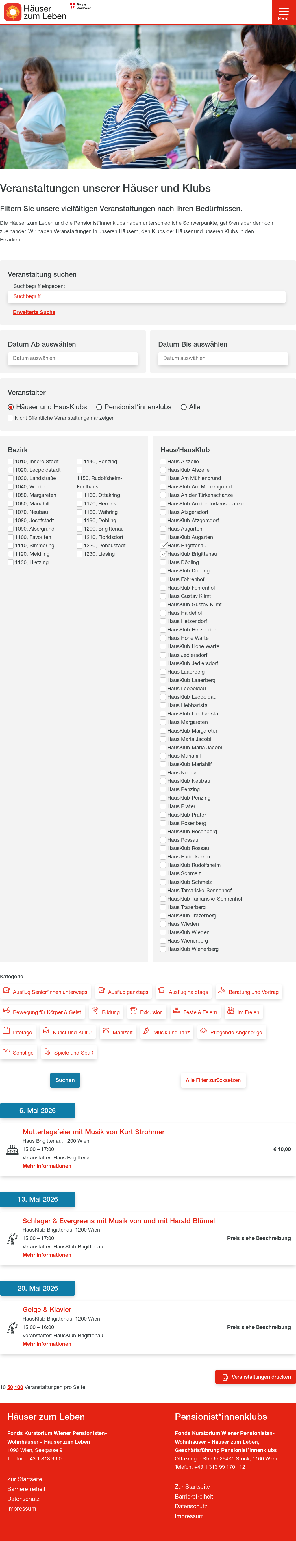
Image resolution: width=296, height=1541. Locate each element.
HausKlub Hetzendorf (192, 630)
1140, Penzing (100, 462)
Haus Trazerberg (186, 907)
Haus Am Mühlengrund (194, 479)
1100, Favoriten (33, 537)
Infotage (22, 1033)
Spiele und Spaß (73, 1053)
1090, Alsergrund (35, 529)
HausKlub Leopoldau (192, 697)
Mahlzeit (123, 1033)
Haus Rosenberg (186, 823)
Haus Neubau (183, 773)
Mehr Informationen (47, 1167)
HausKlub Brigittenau (192, 554)
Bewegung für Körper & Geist (47, 1013)
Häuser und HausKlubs (51, 407)
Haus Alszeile (183, 462)
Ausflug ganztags (128, 992)
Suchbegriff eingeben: (39, 286)
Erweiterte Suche (34, 312)
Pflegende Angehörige (236, 1033)
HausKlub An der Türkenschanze (205, 504)
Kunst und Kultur (72, 1033)
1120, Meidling (32, 554)
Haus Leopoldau (186, 689)
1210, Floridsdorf (103, 537)
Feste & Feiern (200, 1013)
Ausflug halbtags (188, 992)
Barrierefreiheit (26, 1490)
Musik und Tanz (171, 1033)
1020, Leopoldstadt (38, 470)
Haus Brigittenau (186, 546)
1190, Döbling (100, 521)
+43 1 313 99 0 (44, 1459)
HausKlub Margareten (193, 731)
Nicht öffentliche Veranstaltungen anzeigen (65, 418)
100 (18, 1388)
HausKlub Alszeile (188, 470)
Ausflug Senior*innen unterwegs (50, 992)
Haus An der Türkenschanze (200, 495)
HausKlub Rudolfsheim (194, 865)
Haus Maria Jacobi (189, 739)
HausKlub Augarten (190, 537)
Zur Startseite (24, 1480)
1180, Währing (101, 512)
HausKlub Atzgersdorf (193, 521)
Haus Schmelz (184, 874)
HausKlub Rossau (188, 849)
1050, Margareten (35, 495)
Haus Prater (181, 807)
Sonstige (23, 1053)
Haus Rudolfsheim (188, 857)
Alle (194, 407)
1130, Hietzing (32, 563)
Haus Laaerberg (186, 672)
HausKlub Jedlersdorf (192, 664)
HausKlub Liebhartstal (193, 714)
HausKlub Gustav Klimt (194, 605)
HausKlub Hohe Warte (193, 647)
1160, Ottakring (102, 495)
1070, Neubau (31, 512)
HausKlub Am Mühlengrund (199, 487)
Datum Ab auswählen (42, 345)
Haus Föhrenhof (185, 580)
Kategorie (11, 977)
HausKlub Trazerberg (191, 916)
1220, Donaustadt (105, 546)
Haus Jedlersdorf (187, 655)
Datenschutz (23, 1500)
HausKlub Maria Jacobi (194, 748)
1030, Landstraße (35, 479)
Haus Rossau (182, 840)
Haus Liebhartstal (188, 706)
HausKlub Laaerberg (191, 680)
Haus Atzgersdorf (187, 512)
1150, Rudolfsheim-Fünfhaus (99, 483)
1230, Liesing (99, 554)
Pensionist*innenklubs (137, 407)
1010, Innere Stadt (37, 462)
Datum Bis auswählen (192, 345)
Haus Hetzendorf (187, 621)
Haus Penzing (183, 790)
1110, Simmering (34, 546)
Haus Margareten (187, 722)
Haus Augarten (184, 529)
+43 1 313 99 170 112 (219, 1468)
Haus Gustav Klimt (189, 596)
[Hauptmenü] (284, 12)
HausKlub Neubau (188, 781)
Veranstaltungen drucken (261, 1377)
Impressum (21, 1510)
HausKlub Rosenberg (192, 832)
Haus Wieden (183, 924)
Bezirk (18, 450)
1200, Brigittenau (104, 529)
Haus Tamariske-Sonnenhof (199, 891)
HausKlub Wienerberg (193, 949)
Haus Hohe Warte (188, 638)
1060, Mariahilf (32, 504)
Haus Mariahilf (184, 756)
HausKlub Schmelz (189, 882)
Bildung (111, 1013)
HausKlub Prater (186, 815)
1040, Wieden (31, 487)
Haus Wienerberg (187, 941)
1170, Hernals (100, 504)
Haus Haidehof (184, 613)
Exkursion (151, 1013)
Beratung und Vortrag (254, 992)
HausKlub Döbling (188, 571)
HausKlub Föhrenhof (191, 588)
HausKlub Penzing (188, 798)
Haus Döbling (183, 563)
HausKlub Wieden (188, 933)
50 (10, 1388)
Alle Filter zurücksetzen (215, 1081)
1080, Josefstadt (34, 521)
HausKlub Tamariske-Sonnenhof (204, 899)
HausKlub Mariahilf (189, 764)
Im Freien (248, 1013)
